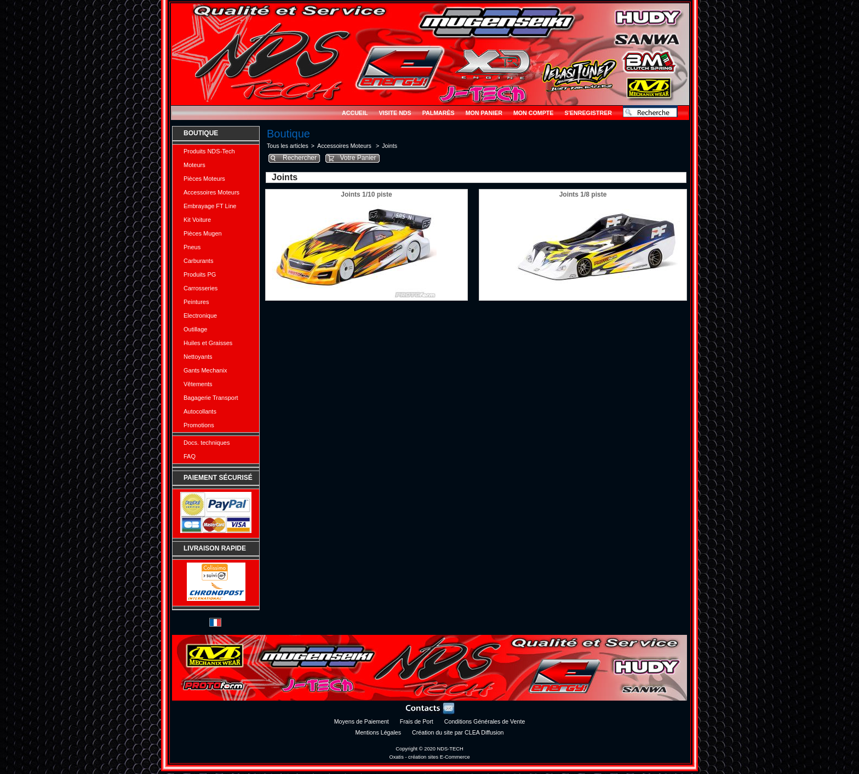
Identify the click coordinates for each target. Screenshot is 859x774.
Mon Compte (533, 113)
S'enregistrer (588, 113)
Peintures (196, 302)
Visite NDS (395, 113)
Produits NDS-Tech (209, 151)
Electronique (200, 315)
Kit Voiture (197, 219)
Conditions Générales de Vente (484, 721)
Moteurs (194, 165)
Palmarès (438, 113)
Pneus (192, 247)
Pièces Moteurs (204, 178)
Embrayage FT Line (210, 206)
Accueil (355, 113)
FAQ (190, 456)
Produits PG (200, 274)
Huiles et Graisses (208, 343)
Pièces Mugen (203, 233)
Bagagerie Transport (211, 397)
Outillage (195, 329)
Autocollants (200, 411)
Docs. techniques (207, 442)
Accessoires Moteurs (211, 192)
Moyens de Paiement (361, 721)
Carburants (198, 260)
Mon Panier (484, 113)
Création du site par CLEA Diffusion (457, 732)
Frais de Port (416, 721)
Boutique (201, 133)
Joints (389, 145)
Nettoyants (198, 356)
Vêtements (198, 384)
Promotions (199, 425)
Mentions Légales (379, 732)
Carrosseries (200, 288)
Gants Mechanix (205, 370)
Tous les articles (287, 145)
